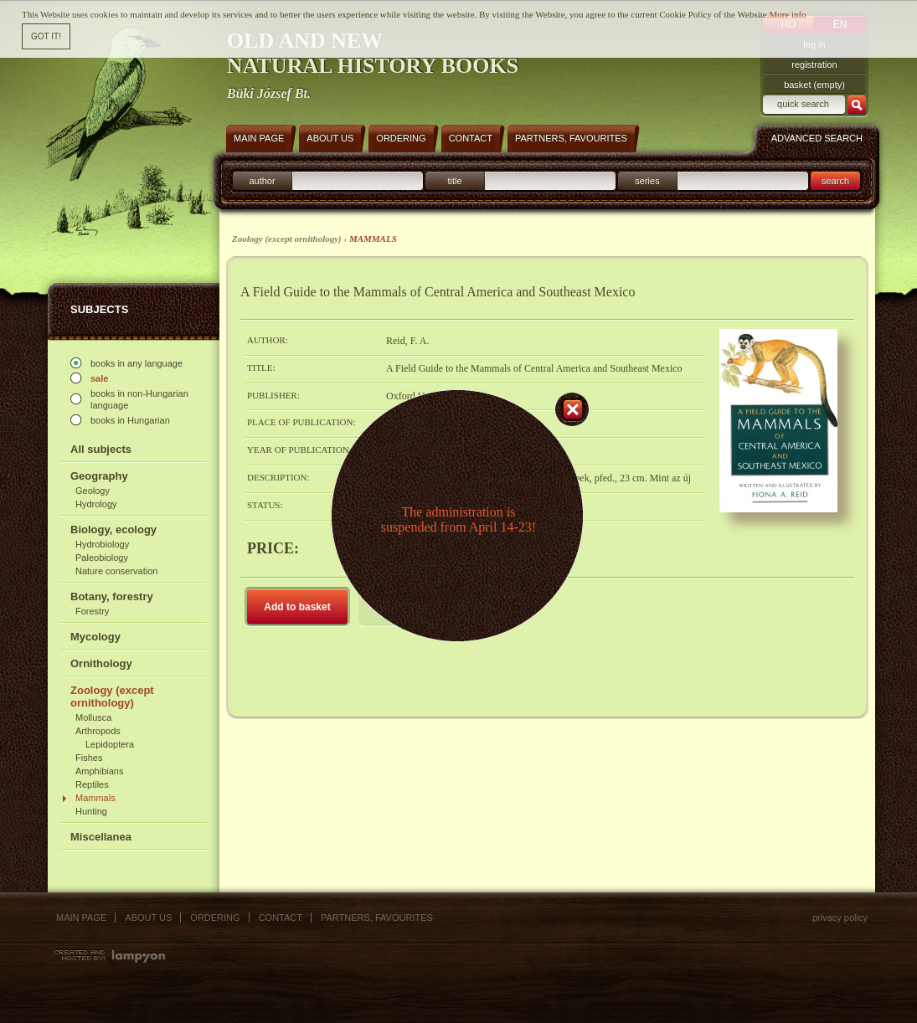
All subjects (100, 449)
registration (814, 64)
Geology (92, 491)
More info (787, 14)
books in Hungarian (130, 420)
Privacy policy (840, 917)
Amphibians (99, 771)
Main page (81, 917)
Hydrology (96, 504)
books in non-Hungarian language (139, 399)
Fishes (88, 758)
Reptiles (92, 784)
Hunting (91, 811)
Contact (280, 917)
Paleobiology (101, 558)
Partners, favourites (377, 917)
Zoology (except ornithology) (112, 696)
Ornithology (101, 663)
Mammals (95, 798)
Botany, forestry (111, 596)
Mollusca (93, 717)
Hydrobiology (102, 544)
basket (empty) (814, 85)
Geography (99, 476)
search (835, 181)
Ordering (215, 917)
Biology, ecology (113, 529)
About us (148, 917)
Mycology (95, 636)
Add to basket (297, 607)
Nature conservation (116, 571)
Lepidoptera (109, 744)
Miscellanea (100, 836)
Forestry (92, 611)
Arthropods (98, 731)
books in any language (136, 363)
